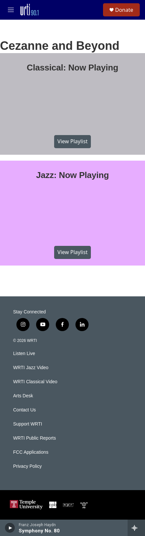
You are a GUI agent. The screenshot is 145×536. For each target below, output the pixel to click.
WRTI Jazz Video (31, 367)
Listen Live (24, 353)
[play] (10, 528)
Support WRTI (27, 424)
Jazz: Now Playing (72, 175)
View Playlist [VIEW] (72, 141)
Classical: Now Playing (72, 67)
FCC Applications (30, 452)
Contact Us (24, 409)
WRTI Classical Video (35, 381)
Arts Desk (23, 395)
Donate (124, 10)
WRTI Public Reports (34, 438)
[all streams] (136, 528)
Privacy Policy (27, 466)
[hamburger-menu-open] (10, 9)
